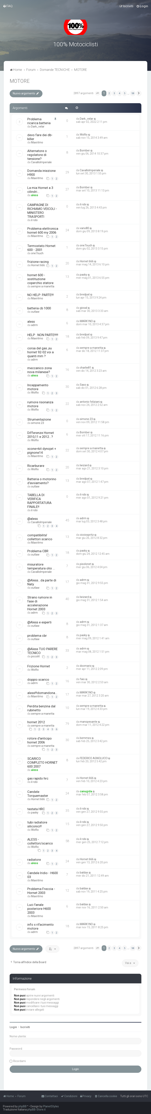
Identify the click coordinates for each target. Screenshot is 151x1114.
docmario (86, 665)
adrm (34, 325)
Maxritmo (37, 142)
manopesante (88, 721)
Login (13, 1026)
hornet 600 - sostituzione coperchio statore (40, 279)
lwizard (84, 465)
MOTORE (20, 81)
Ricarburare (35, 466)
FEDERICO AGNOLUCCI (94, 758)
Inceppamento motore (37, 387)
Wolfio (83, 134)
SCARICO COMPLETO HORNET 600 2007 (42, 762)
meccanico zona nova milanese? (39, 370)
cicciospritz (87, 534)
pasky (83, 274)
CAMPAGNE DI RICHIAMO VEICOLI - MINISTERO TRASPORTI (42, 211)
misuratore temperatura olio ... (41, 566)
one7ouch (37, 253)
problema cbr (37, 636)
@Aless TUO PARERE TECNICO (42, 651)
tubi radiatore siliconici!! (37, 824)
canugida (86, 791)
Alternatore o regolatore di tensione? (37, 155)
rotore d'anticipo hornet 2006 (39, 740)
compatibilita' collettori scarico (39, 537)
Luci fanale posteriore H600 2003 (39, 909)
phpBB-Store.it (36, 1109)
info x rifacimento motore (40, 926)
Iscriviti (25, 1026)
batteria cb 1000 (39, 308)
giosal (83, 307)
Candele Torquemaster (37, 794)
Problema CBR (37, 551)
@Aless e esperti (39, 622)
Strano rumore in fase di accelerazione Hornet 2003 (39, 603)
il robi (34, 220)
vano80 (84, 228)
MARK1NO (86, 321)
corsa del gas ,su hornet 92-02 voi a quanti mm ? (40, 352)
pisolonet (85, 563)
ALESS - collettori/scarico (40, 841)
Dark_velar (37, 126)
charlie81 (85, 367)
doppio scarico (38, 679)
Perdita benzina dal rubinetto (41, 708)
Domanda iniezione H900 (41, 173)
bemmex (85, 738)
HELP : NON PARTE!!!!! (42, 335)
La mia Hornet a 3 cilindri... (40, 190)
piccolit (35, 656)
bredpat (85, 294)
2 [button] (109, 93)
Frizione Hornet (38, 666)
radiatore (34, 860)
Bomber (85, 150)
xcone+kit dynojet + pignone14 (41, 451)
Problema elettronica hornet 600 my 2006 (42, 230)
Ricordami (19, 1060)
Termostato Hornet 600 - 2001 (41, 248)
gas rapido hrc (37, 778)
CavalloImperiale (41, 162)
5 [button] (124, 93)
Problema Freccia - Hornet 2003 (41, 891)
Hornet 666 (38, 265)
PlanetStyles (51, 1106)
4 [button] (119, 93)
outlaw (35, 311)
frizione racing (38, 262)
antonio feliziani (90, 401)
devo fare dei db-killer (39, 137)
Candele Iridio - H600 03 (42, 875)
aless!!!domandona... (42, 693)
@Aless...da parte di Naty (41, 582)
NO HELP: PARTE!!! (40, 295)
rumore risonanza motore (40, 404)
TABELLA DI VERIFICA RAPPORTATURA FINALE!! (39, 501)
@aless (32, 519)
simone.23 (37, 422)
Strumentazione (39, 419)
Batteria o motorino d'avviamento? (41, 481)
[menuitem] (8, 6)
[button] (97, 93)
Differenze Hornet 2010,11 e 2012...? (40, 435)
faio (82, 678)
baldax (84, 872)
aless (34, 195)
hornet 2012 (36, 722)
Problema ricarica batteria (39, 121)
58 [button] (132, 93)
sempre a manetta (42, 286)
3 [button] (114, 93)
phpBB (22, 1106)
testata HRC (36, 809)
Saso (83, 384)
